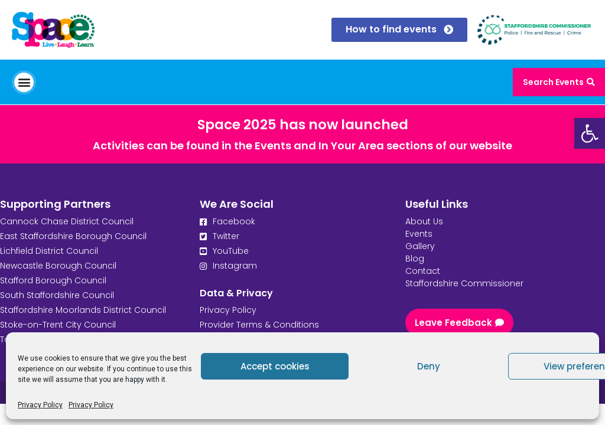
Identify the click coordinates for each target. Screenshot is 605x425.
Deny (428, 366)
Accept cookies (275, 366)
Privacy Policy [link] (40, 405)
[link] (589, 133)
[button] (24, 82)
